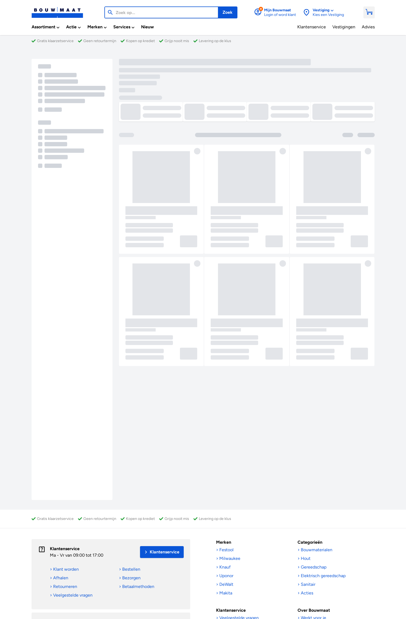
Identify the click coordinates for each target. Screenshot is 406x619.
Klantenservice (65, 548)
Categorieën (310, 542)
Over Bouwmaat (314, 610)
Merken (223, 542)
